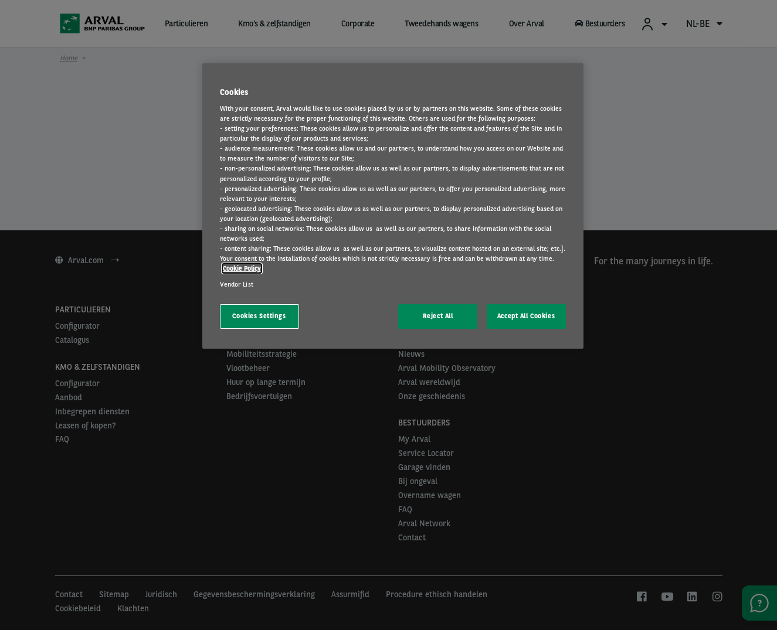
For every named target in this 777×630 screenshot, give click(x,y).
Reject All (438, 316)
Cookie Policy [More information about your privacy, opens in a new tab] (242, 268)
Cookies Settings (259, 316)
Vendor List (236, 284)
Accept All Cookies (526, 316)
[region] (392, 206)
